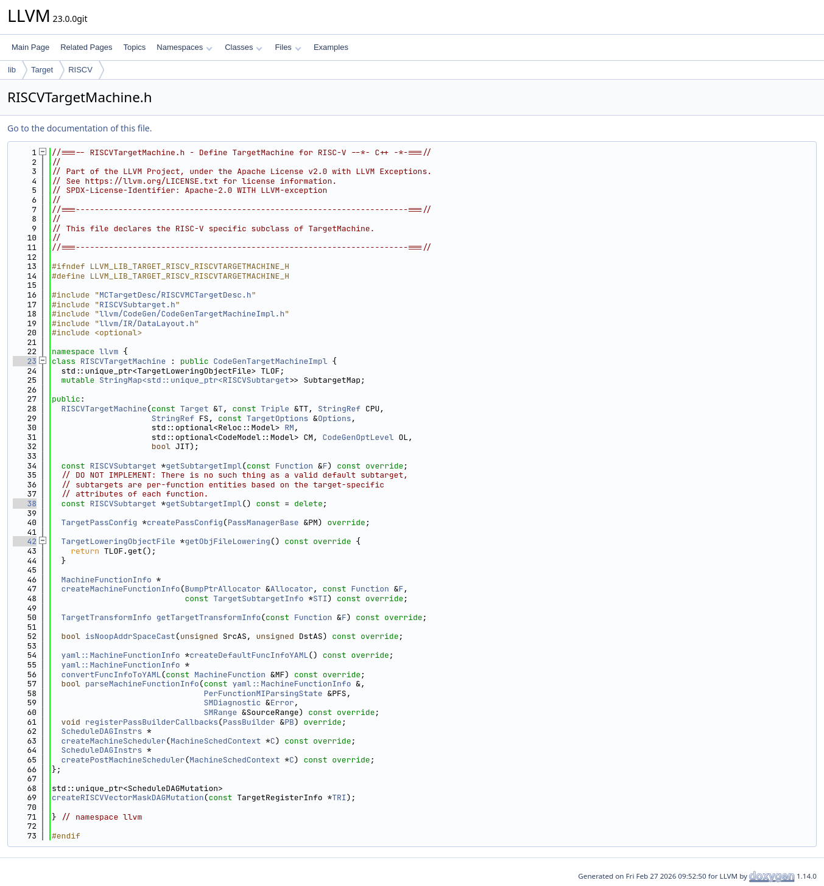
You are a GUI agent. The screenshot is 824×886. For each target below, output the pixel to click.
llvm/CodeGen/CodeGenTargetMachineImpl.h (191, 314)
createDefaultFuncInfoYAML (248, 655)
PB (289, 722)
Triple (275, 408)
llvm (108, 351)
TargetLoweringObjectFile (118, 541)
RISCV (80, 69)
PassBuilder (249, 722)
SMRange (221, 712)
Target (42, 69)
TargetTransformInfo (107, 617)
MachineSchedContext (216, 741)
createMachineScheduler (114, 741)
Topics (134, 47)
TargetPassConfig (100, 522)
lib (12, 69)
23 (25, 361)
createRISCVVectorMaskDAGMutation (128, 797)
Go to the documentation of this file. (79, 128)
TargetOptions (277, 418)
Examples (331, 47)
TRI (339, 797)
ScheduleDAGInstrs (102, 731)
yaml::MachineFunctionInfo (121, 655)
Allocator (291, 589)
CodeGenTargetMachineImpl (270, 361)
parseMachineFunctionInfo (142, 683)
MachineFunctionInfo (107, 579)
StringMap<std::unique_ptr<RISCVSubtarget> (196, 380)
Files (288, 47)
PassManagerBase (263, 522)
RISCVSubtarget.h (137, 304)
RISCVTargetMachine (123, 361)
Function (294, 466)
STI (320, 598)
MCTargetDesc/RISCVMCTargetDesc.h (175, 295)
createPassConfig (185, 522)
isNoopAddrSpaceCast (130, 636)
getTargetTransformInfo (209, 617)
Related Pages (86, 47)
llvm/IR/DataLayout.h (146, 323)
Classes (243, 47)
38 (25, 503)
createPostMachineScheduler (123, 760)
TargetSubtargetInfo (258, 598)
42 (25, 541)
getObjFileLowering (227, 541)
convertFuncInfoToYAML (111, 674)
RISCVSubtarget (123, 466)
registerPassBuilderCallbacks (151, 722)
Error (282, 702)
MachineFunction (230, 674)
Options (334, 418)
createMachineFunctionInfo (121, 589)
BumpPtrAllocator (223, 589)
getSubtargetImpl (204, 466)
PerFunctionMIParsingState (263, 693)
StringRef (339, 408)
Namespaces (184, 47)
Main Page (30, 47)
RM (289, 427)
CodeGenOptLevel (358, 437)
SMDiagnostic (232, 702)
